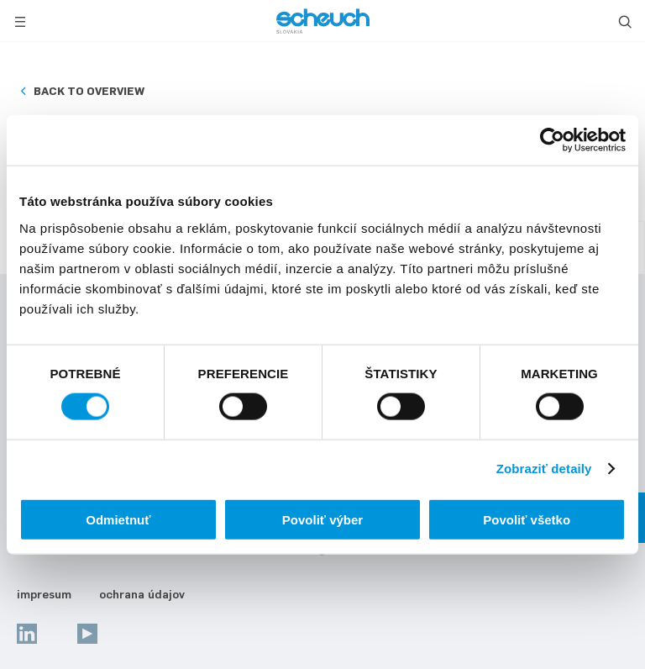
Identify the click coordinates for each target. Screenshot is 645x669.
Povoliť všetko (526, 519)
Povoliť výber (322, 519)
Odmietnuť (118, 519)
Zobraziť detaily (544, 468)
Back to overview (89, 90)
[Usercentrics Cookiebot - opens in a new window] (552, 140)
